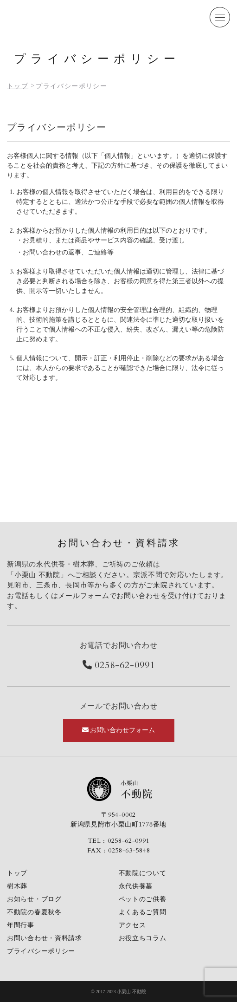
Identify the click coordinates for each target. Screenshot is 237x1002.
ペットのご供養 (143, 899)
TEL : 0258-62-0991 (119, 840)
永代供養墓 (136, 886)
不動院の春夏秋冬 (34, 912)
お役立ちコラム (143, 938)
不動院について (143, 873)
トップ (17, 873)
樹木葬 (17, 886)
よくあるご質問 (143, 912)
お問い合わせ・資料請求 (44, 938)
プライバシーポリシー (41, 951)
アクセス (132, 925)
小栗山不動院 (118, 789)
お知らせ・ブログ (34, 899)
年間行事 (20, 925)
